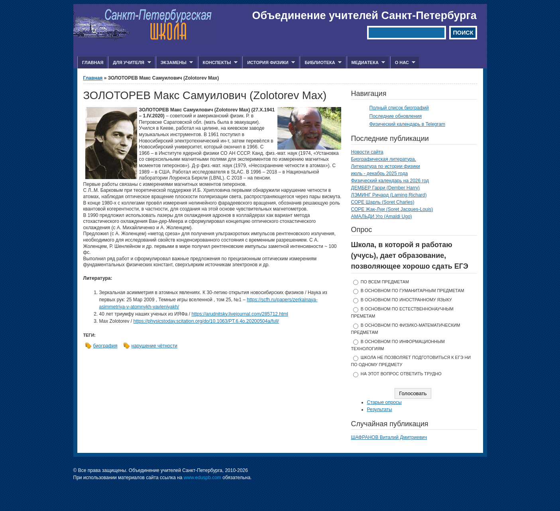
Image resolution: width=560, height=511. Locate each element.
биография (105, 346)
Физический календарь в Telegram (407, 124)
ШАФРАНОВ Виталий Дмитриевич (389, 437)
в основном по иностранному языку (406, 299)
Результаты (379, 409)
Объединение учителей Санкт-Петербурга (364, 15)
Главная (92, 62)
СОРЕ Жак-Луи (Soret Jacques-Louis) (392, 209)
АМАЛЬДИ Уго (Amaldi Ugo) (381, 216)
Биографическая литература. (384, 159)
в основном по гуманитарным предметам (412, 290)
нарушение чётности (154, 346)
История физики (268, 62)
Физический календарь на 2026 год (390, 180)
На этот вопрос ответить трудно (401, 373)
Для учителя (129, 62)
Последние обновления (395, 116)
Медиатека (366, 62)
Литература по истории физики (385, 166)
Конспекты (218, 62)
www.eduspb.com (202, 477)
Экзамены (174, 62)
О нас (403, 62)
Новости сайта (367, 152)
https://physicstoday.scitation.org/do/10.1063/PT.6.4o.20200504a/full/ (206, 321)
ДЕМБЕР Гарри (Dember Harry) (385, 188)
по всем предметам (385, 281)
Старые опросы (384, 402)
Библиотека (321, 62)
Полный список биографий (399, 108)
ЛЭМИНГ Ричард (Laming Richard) (389, 195)
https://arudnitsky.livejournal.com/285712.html (239, 314)
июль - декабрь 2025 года (379, 173)
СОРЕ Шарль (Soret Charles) (383, 202)
